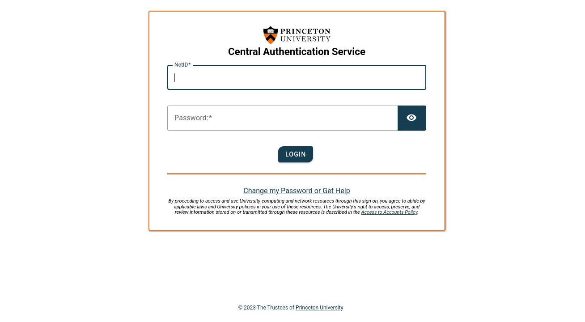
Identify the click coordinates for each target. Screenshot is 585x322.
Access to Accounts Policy (389, 212)
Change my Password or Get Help (296, 190)
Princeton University (319, 308)
